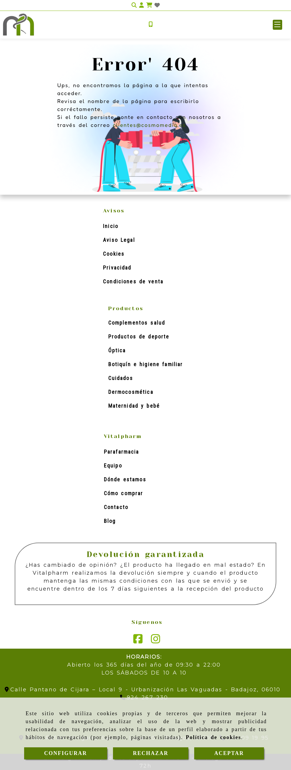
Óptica (117, 350)
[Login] (157, 5)
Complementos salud (136, 323)
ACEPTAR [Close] (229, 753)
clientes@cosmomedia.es (149, 125)
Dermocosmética (130, 392)
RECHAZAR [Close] (150, 753)
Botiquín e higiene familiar (145, 364)
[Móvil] (151, 25)
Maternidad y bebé (134, 406)
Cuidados (120, 378)
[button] (277, 25)
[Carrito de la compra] (149, 5)
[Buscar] (134, 5)
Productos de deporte (138, 336)
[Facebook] (138, 641)
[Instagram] (155, 641)
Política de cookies (213, 737)
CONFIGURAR (65, 753)
